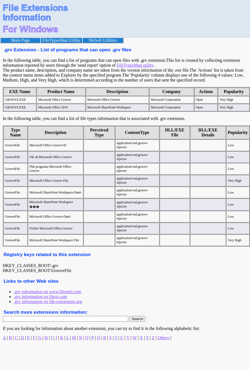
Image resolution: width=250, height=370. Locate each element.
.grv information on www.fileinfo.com (47, 291)
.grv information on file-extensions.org (48, 301)
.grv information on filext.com (40, 296)
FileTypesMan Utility (61, 40)
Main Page (20, 40)
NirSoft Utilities (103, 40)
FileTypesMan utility (135, 65)
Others (164, 337)
